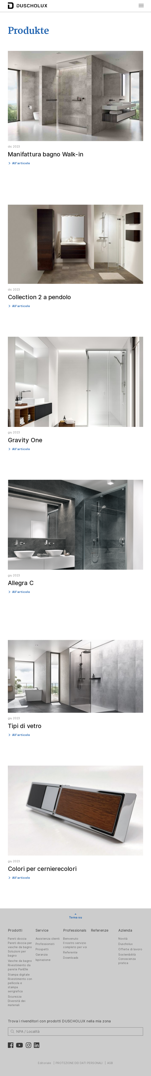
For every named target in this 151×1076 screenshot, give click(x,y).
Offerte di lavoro (130, 949)
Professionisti (45, 944)
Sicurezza (15, 996)
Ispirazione (43, 959)
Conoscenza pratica (127, 961)
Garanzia (42, 954)
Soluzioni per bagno (17, 953)
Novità (122, 938)
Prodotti (15, 930)
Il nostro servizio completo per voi (75, 945)
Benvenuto (70, 938)
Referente (70, 952)
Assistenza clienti (48, 938)
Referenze (100, 930)
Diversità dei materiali (16, 1003)
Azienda (125, 930)
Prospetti (42, 949)
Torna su (75, 917)
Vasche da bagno (20, 960)
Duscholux (125, 944)
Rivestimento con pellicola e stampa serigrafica (20, 985)
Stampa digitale (19, 974)
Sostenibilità (127, 954)
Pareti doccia (17, 938)
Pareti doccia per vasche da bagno (20, 945)
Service (42, 930)
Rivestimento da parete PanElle (19, 967)
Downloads (70, 957)
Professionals (74, 930)
